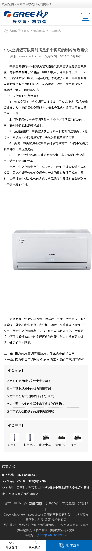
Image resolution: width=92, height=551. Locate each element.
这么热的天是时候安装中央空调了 (29, 381)
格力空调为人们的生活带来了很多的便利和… (36, 403)
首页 (27, 31)
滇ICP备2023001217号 (52, 535)
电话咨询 (69, 545)
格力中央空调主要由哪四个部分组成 (30, 396)
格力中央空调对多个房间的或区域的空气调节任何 (49, 359)
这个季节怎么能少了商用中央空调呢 (30, 411)
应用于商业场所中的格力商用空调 (29, 388)
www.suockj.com (30, 56)
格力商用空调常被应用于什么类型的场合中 (44, 353)
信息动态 (39, 31)
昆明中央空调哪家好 (25, 330)
